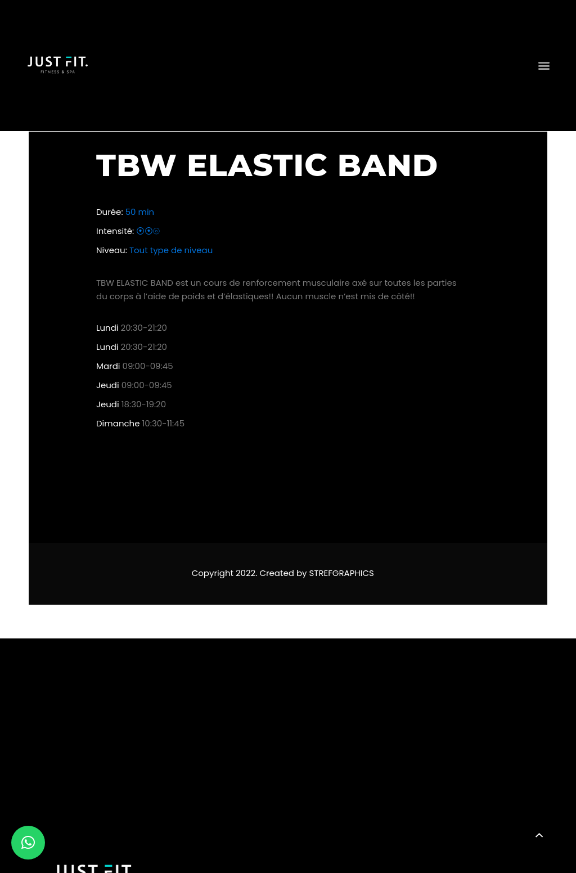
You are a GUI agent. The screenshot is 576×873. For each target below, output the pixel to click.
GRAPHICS (353, 573)
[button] (543, 65)
